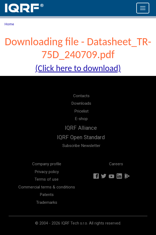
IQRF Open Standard (81, 137)
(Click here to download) (78, 68)
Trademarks (46, 202)
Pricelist (81, 111)
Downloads (81, 103)
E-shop (81, 118)
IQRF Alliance (81, 128)
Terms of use (47, 179)
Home (9, 24)
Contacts (81, 95)
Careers (116, 164)
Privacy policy (47, 171)
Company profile (46, 164)
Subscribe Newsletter (81, 145)
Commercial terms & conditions (46, 187)
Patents (47, 194)
